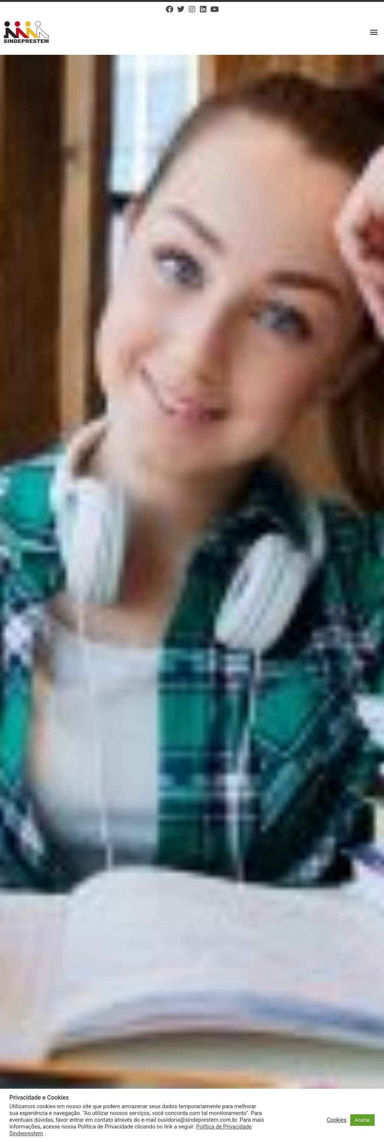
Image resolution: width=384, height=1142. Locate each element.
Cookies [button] (336, 1119)
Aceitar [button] (362, 1120)
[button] (374, 32)
